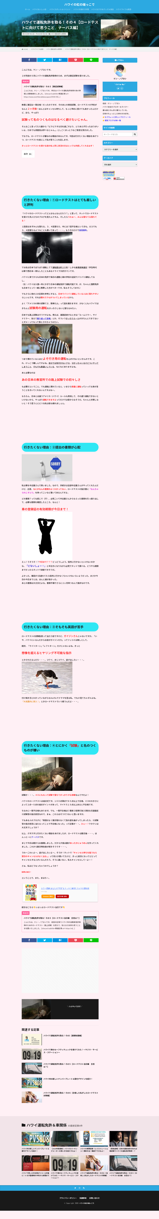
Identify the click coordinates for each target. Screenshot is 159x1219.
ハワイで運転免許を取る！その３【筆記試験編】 (48, 86)
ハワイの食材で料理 (81, 9)
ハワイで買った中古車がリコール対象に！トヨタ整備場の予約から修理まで (35, 1183)
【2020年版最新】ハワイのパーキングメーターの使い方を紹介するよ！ (64, 1155)
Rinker (46, 891)
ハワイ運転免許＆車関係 (58, 34)
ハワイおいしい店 (39, 9)
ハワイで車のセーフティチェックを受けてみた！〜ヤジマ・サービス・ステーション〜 (70, 1055)
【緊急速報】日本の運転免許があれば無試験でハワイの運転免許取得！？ (123, 1155)
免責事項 (83, 1206)
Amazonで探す (48, 896)
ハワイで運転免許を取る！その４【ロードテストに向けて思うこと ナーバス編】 (91, 49)
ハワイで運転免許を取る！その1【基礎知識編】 (68, 1039)
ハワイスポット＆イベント (59, 9)
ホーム (27, 9)
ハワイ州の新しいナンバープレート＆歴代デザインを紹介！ (70, 1084)
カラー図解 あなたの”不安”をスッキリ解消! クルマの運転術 (66, 888)
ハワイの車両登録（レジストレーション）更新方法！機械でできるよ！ (94, 1155)
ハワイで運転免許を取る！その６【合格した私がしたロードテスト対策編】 (70, 1098)
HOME (26, 49)
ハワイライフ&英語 (123, 9)
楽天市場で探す (62, 896)
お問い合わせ (96, 1206)
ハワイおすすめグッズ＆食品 (102, 9)
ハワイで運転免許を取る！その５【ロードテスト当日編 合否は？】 (53, 919)
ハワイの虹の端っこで (79, 4)
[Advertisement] (60, 174)
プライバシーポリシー (67, 1206)
